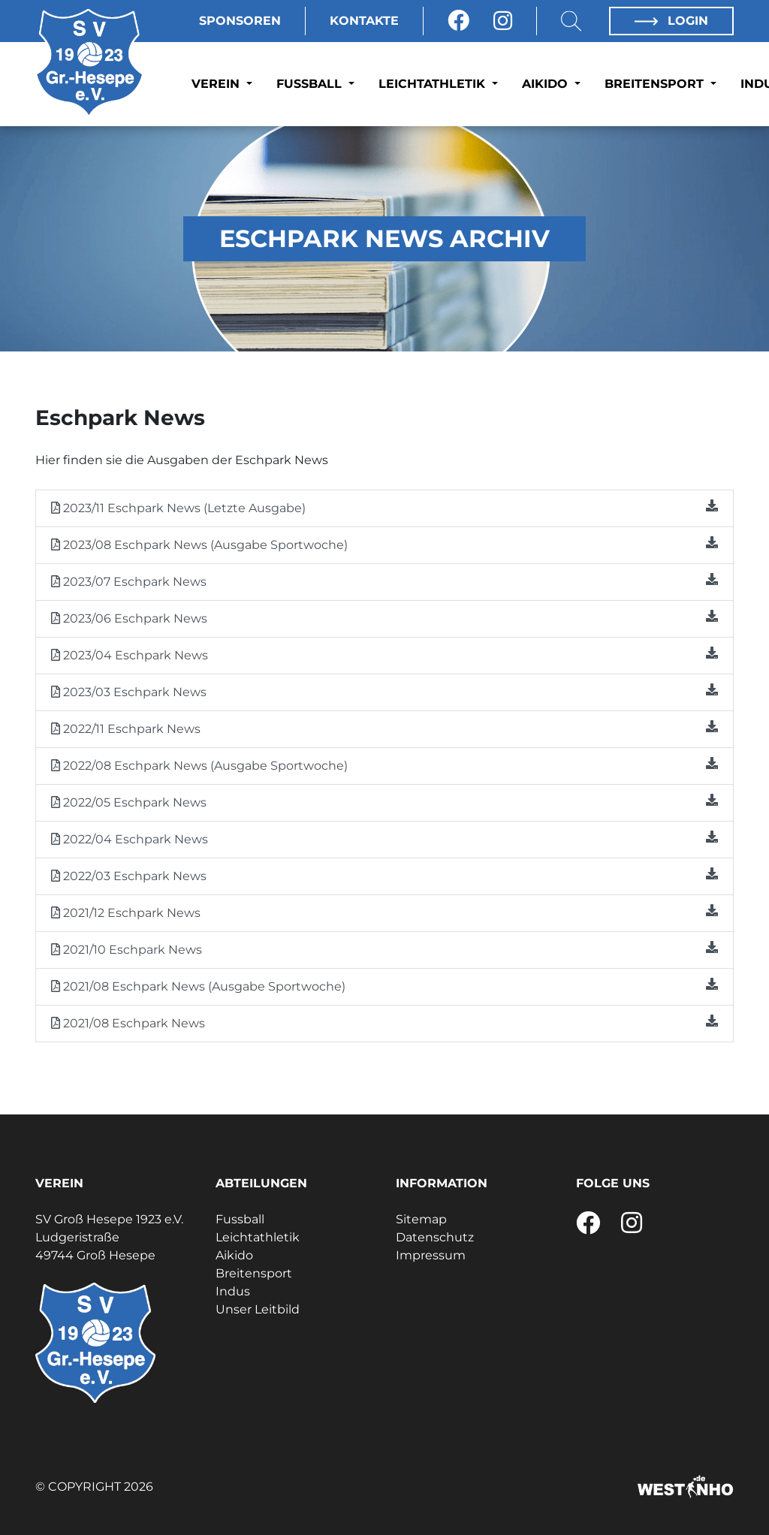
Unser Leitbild (258, 1309)
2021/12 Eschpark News (384, 912)
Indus (233, 1291)
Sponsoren (240, 21)
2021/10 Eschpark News (384, 949)
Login (671, 21)
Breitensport (656, 84)
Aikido (546, 84)
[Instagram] (502, 21)
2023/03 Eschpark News (384, 691)
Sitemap (421, 1219)
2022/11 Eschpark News (384, 728)
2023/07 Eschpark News (384, 581)
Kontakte (364, 21)
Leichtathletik (433, 84)
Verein (217, 84)
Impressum (431, 1255)
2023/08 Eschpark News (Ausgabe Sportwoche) (384, 544)
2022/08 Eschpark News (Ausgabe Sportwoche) (384, 765)
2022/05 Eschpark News (384, 802)
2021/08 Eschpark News (384, 1022)
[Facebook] (458, 21)
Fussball (310, 84)
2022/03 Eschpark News (384, 875)
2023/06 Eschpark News (384, 618)
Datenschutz (435, 1237)
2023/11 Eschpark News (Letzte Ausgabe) (384, 507)
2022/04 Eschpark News (384, 838)
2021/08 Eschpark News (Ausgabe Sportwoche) (384, 986)
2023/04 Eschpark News (384, 654)
